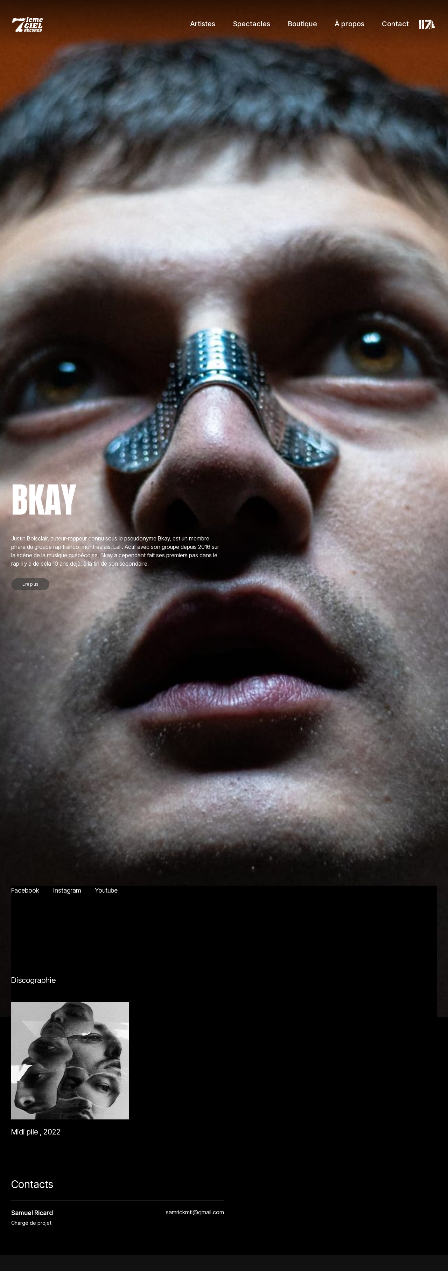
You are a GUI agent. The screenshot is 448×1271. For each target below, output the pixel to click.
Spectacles (251, 24)
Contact (395, 24)
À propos (349, 24)
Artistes (202, 24)
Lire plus (30, 1211)
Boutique (302, 24)
